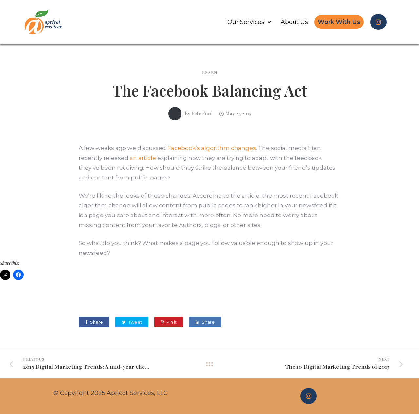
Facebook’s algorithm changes (211, 148)
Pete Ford (202, 113)
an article (143, 158)
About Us (294, 22)
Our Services (245, 22)
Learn (209, 72)
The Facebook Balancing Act (209, 90)
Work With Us (339, 22)
